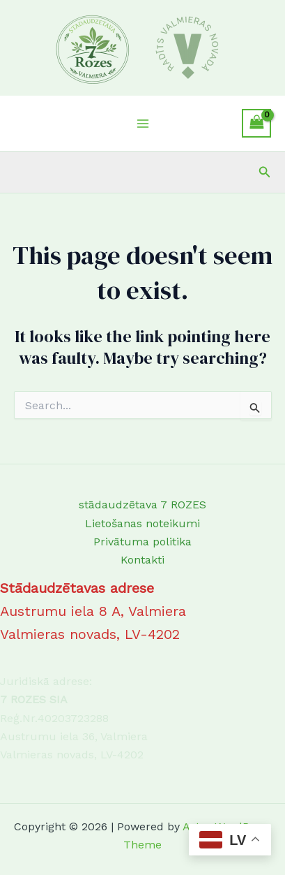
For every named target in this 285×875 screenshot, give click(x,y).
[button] (265, 172)
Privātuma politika (142, 541)
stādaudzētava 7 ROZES (142, 504)
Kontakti (142, 559)
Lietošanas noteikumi (142, 523)
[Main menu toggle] (142, 123)
